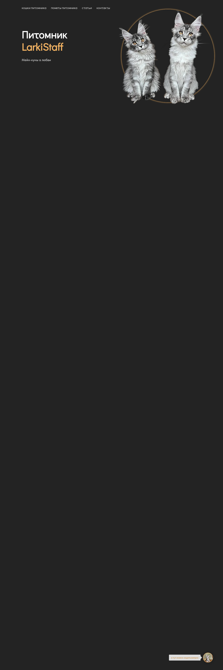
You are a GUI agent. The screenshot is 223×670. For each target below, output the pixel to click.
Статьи (87, 8)
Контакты (103, 8)
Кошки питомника (34, 8)
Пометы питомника (64, 8)
